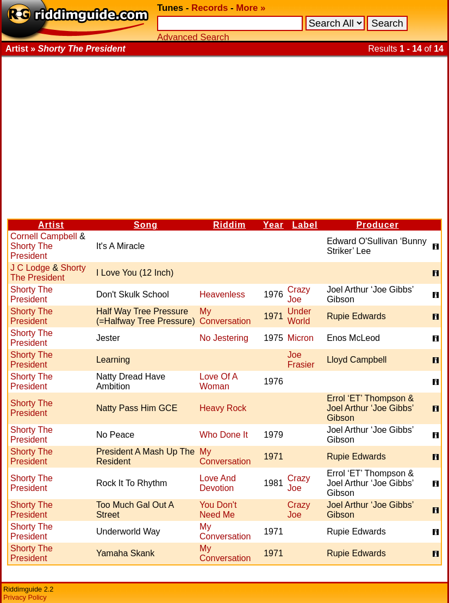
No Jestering (223, 338)
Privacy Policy (25, 597)
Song (146, 224)
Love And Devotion (217, 483)
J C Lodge (30, 267)
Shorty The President (31, 250)
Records (209, 8)
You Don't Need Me (217, 509)
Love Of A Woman (218, 381)
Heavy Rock (222, 408)
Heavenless (222, 294)
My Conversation (225, 316)
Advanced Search (193, 37)
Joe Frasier (301, 359)
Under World (299, 316)
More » (250, 8)
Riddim (229, 224)
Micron (301, 338)
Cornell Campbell (43, 236)
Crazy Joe (299, 294)
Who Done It (223, 434)
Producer (377, 224)
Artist (51, 224)
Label (305, 224)
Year (273, 224)
